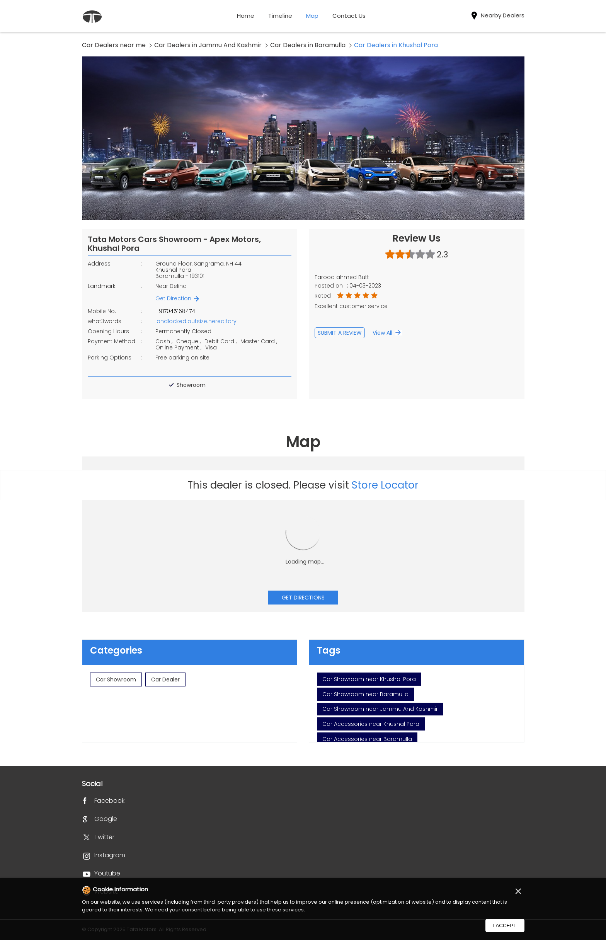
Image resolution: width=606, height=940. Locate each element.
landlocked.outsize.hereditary (196, 321)
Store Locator (385, 485)
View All (382, 333)
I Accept (505, 925)
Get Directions (303, 597)
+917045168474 (175, 311)
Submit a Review (340, 333)
